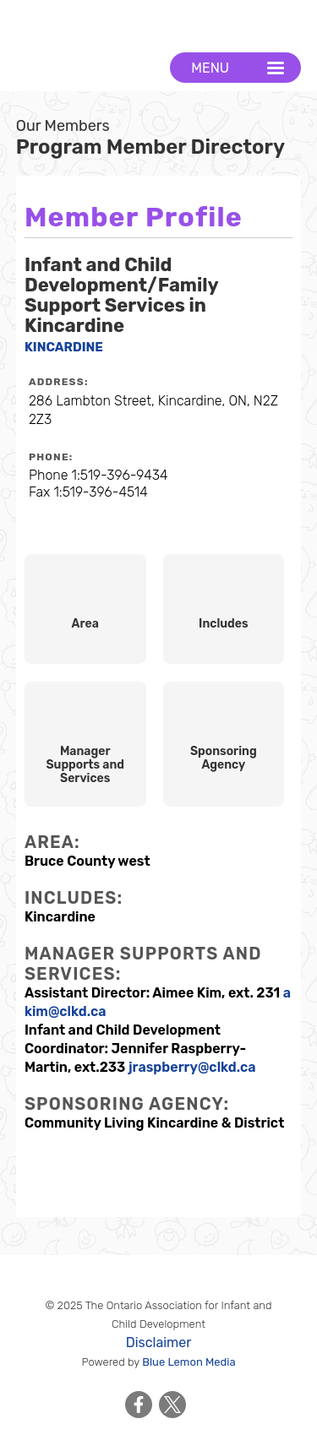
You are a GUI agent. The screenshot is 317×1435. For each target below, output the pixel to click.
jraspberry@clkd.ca (192, 1067)
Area (85, 624)
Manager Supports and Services (85, 764)
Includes (224, 624)
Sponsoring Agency (223, 758)
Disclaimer (159, 1342)
